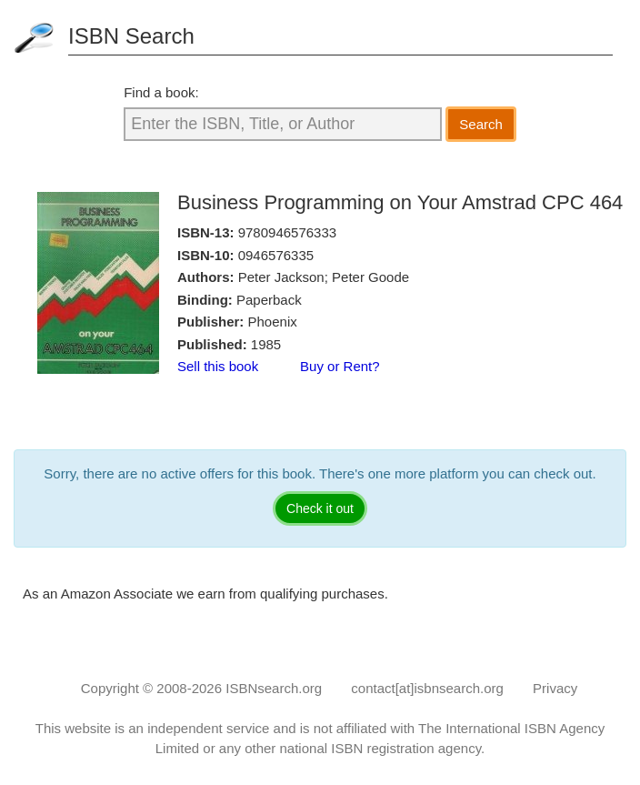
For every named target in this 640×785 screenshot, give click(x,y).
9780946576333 (287, 232)
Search (481, 124)
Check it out (320, 508)
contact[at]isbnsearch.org (427, 688)
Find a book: (161, 92)
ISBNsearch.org (273, 688)
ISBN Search (131, 36)
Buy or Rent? (340, 366)
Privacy (555, 688)
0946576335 (276, 255)
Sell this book (217, 366)
